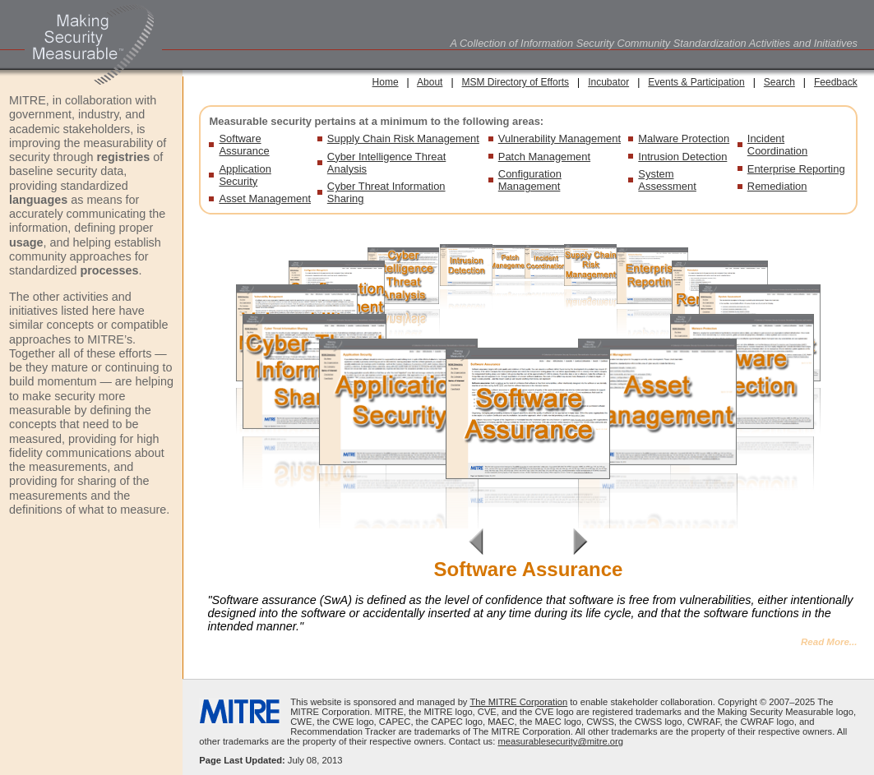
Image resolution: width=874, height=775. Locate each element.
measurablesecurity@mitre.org (560, 741)
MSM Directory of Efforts (515, 82)
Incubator (608, 82)
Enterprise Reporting (796, 169)
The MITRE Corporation (518, 702)
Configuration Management (530, 180)
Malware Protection (683, 138)
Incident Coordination (777, 144)
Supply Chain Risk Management (403, 138)
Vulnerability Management (559, 138)
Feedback (836, 82)
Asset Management (265, 198)
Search (779, 82)
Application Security (245, 175)
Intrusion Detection (682, 156)
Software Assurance (244, 144)
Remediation (777, 186)
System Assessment (667, 180)
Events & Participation (696, 82)
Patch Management (544, 156)
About (429, 82)
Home (385, 82)
